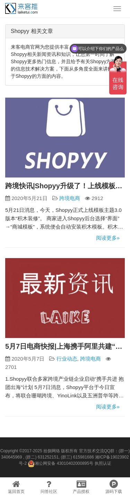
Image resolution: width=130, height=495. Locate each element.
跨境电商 (69, 198)
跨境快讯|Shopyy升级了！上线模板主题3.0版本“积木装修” (65, 186)
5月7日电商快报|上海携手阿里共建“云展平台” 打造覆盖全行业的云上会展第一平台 (65, 346)
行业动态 (67, 359)
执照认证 (103, 463)
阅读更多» (108, 238)
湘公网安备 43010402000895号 (60, 463)
